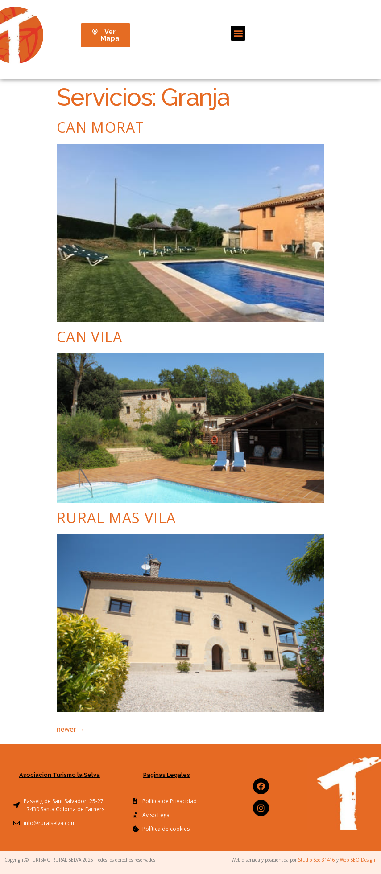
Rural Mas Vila (116, 517)
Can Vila (89, 336)
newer (71, 729)
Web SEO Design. (358, 860)
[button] (238, 33)
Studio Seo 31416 (316, 860)
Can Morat (101, 127)
